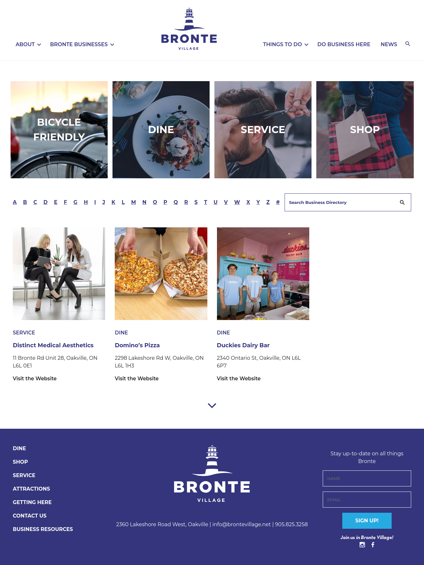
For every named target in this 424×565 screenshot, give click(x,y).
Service (262, 129)
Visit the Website (35, 378)
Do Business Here (343, 44)
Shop (365, 129)
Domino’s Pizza (138, 345)
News (389, 44)
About (25, 44)
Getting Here (33, 502)
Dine (161, 129)
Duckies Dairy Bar (244, 345)
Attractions (32, 488)
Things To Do (282, 44)
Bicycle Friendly (58, 129)
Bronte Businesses (79, 44)
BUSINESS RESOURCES (43, 529)
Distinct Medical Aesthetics (54, 345)
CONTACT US (30, 515)
